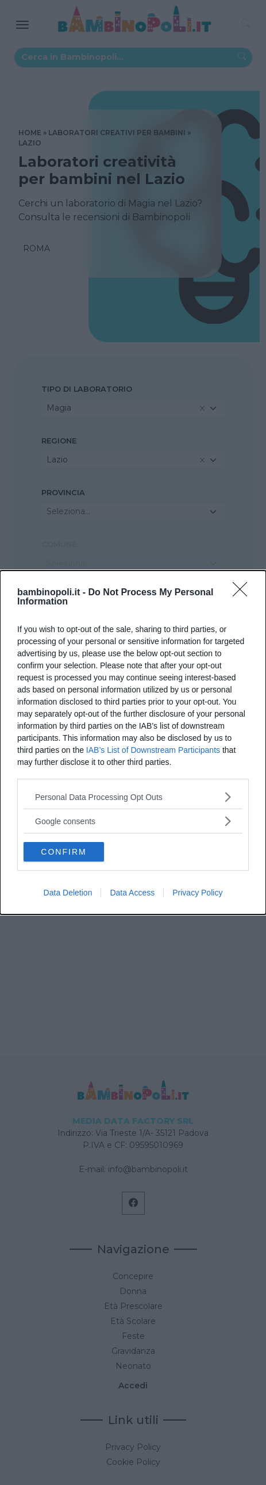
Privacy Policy (197, 892)
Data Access (132, 892)
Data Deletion (68, 892)
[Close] (244, 593)
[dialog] (133, 742)
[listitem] (133, 797)
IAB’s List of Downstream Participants (153, 750)
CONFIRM (63, 851)
